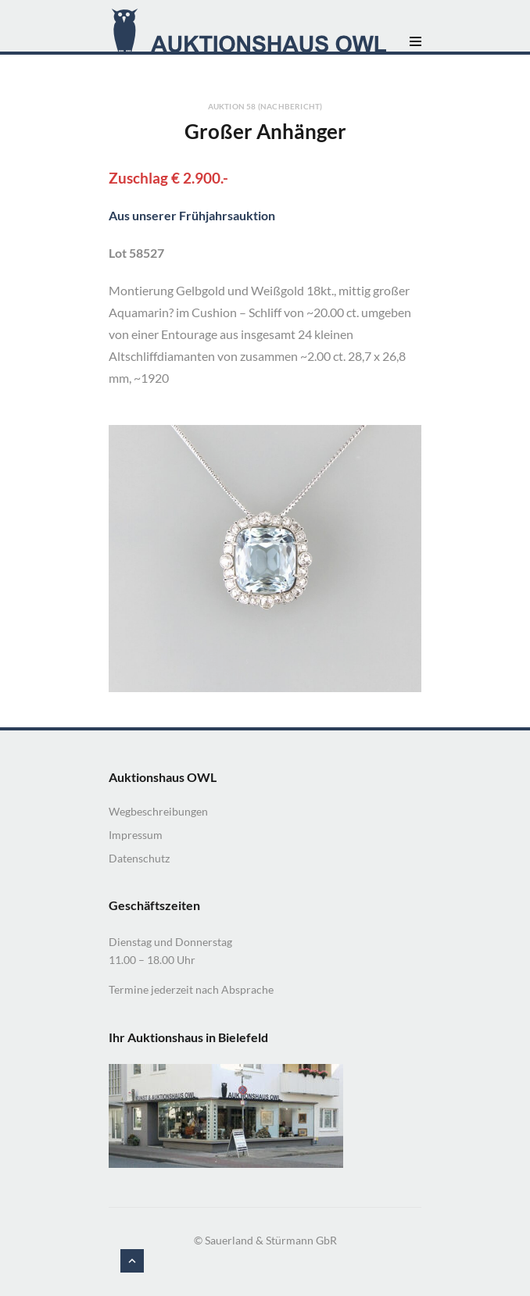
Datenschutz (139, 858)
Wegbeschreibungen (158, 811)
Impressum (136, 834)
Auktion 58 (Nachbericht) (265, 106)
